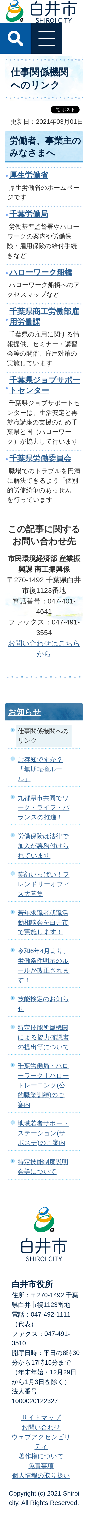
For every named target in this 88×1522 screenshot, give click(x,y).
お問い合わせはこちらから (44, 648)
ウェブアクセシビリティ (41, 1441)
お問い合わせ (41, 1427)
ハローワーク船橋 (40, 272)
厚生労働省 (28, 175)
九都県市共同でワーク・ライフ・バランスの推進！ (43, 807)
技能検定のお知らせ (43, 1003)
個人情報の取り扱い (41, 1475)
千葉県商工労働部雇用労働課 (44, 316)
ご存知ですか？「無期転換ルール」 (40, 769)
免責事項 (41, 1465)
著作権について (41, 1456)
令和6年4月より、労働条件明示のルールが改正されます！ (43, 965)
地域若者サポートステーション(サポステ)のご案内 (43, 1133)
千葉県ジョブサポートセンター (44, 385)
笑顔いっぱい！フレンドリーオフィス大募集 (44, 884)
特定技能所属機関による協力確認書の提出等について (43, 1037)
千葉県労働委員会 (40, 458)
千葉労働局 (28, 214)
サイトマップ (41, 1417)
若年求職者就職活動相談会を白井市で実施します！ (43, 922)
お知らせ (24, 711)
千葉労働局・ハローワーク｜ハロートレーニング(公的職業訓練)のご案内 (43, 1085)
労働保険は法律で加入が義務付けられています (43, 845)
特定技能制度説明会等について (43, 1166)
